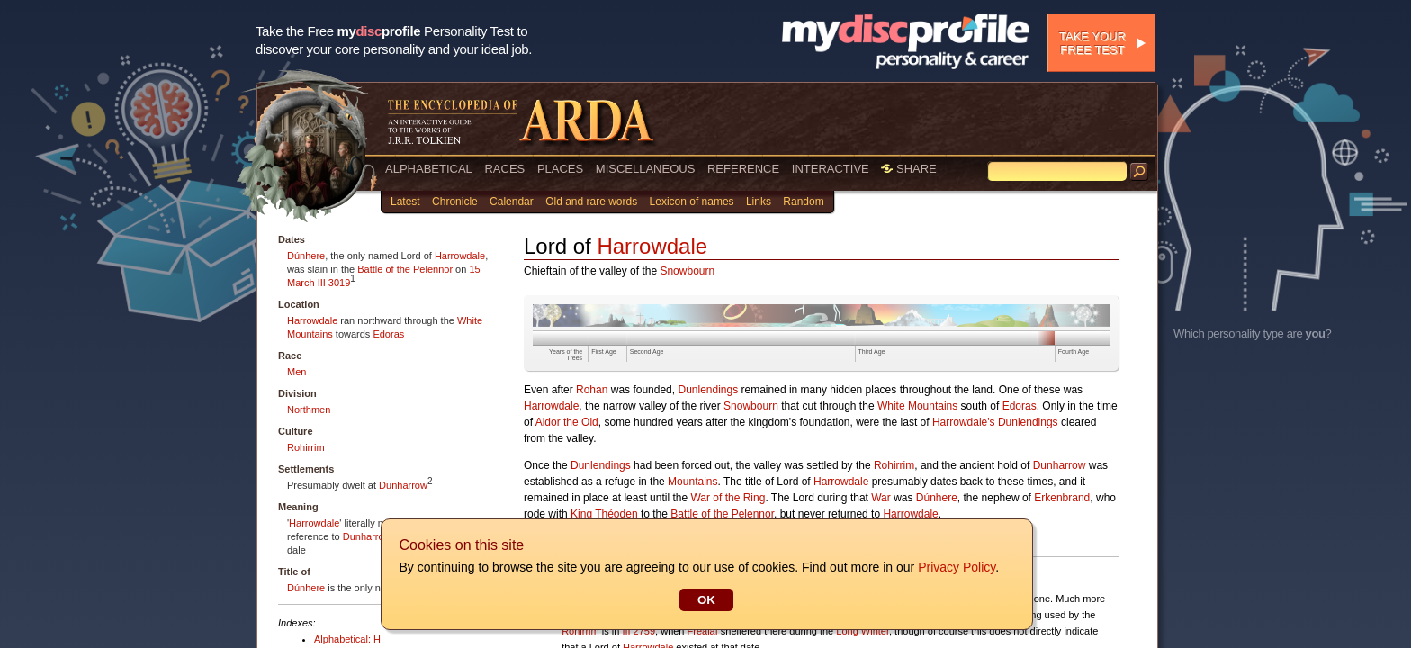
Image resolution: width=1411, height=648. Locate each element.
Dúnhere (306, 255)
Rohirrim (306, 447)
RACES (504, 169)
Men (296, 371)
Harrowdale (460, 255)
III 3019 (334, 282)
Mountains (692, 481)
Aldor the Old (566, 422)
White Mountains (917, 406)
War (881, 497)
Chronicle (455, 201)
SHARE (908, 169)
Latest (405, 201)
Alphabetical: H (347, 639)
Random (803, 201)
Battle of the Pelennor (405, 269)
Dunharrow (403, 485)
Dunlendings (708, 389)
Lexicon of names (692, 201)
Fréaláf (703, 631)
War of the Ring (727, 497)
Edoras (388, 333)
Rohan (591, 389)
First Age (603, 351)
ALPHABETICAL (428, 169)
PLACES (560, 169)
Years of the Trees (565, 354)
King (581, 514)
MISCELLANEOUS (646, 169)
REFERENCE (743, 169)
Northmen (308, 409)
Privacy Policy (955, 567)
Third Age (871, 351)
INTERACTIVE (830, 169)
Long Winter (862, 631)
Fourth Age (1073, 351)
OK (705, 600)
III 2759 (638, 631)
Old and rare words (591, 201)
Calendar (512, 201)
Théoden (616, 514)
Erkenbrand (1062, 497)
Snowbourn (687, 271)
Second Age (647, 351)
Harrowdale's (963, 422)
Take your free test (1092, 43)
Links (758, 201)
